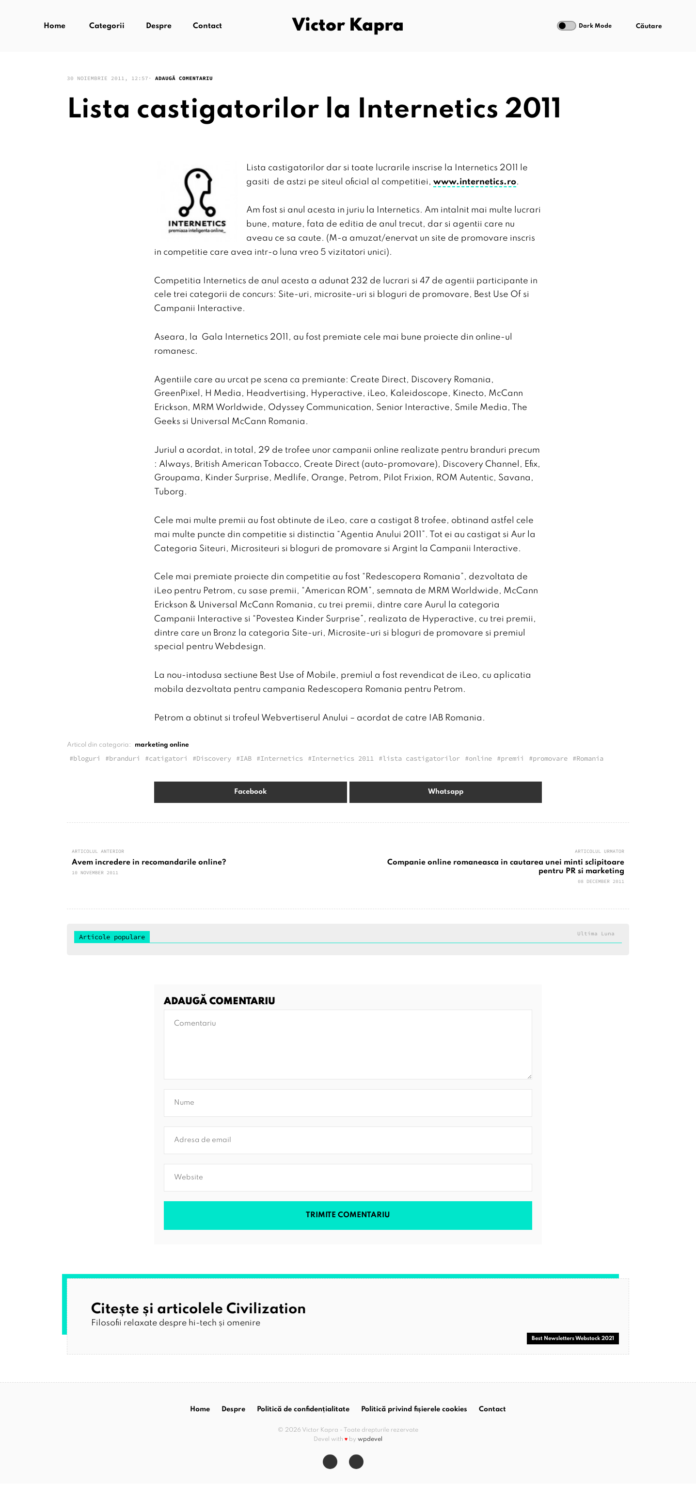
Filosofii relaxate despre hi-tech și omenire (179, 1323)
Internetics (281, 758)
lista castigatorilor (421, 758)
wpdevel (370, 1442)
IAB (246, 758)
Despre (160, 27)
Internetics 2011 (343, 758)
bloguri (86, 758)
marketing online (162, 745)
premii (512, 758)
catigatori (168, 758)
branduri (124, 758)
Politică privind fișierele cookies (414, 1411)
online (480, 758)
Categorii (108, 27)
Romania (589, 758)
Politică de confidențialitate (303, 1411)
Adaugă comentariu (184, 78)
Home (55, 27)
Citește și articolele (204, 1309)
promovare (550, 758)
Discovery (213, 758)
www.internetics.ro (474, 182)
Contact (208, 27)
